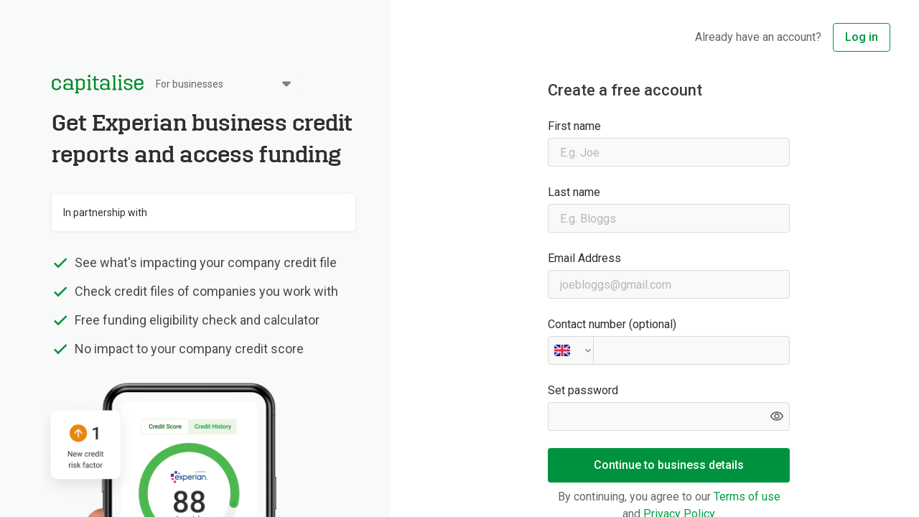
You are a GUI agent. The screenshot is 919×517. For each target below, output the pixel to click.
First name (574, 126)
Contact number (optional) (612, 324)
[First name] (668, 152)
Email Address (584, 258)
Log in (861, 37)
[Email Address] (668, 284)
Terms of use (745, 496)
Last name (574, 192)
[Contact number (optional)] (668, 350)
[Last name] (668, 218)
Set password (583, 390)
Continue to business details (669, 465)
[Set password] (668, 416)
